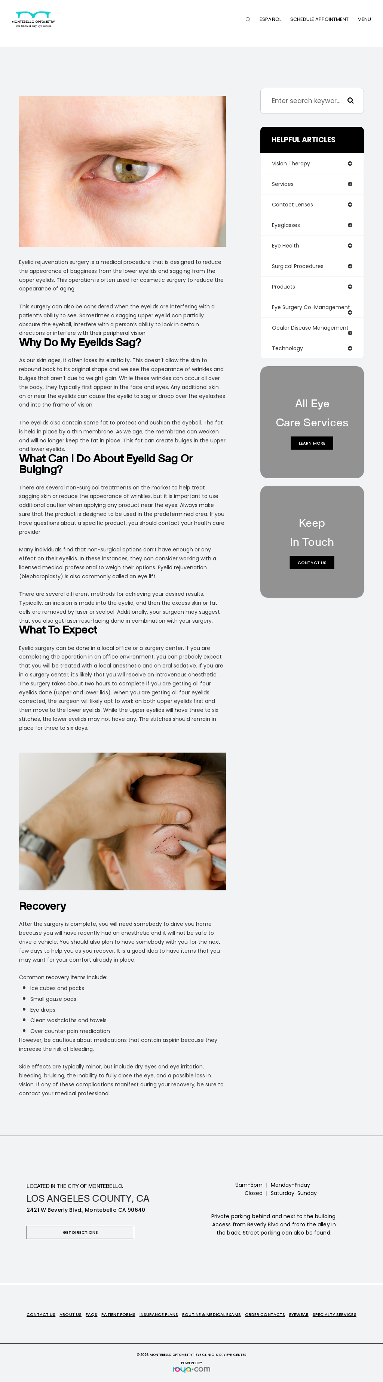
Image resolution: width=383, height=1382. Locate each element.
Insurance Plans (159, 1314)
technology (287, 348)
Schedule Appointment (319, 19)
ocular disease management (310, 328)
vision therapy (291, 163)
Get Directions (80, 1232)
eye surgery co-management (311, 307)
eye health (285, 245)
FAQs (91, 1314)
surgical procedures (298, 266)
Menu (364, 19)
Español (270, 19)
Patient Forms (118, 1314)
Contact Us (312, 563)
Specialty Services (334, 1314)
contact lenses (292, 204)
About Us (70, 1314)
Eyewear (299, 1314)
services (283, 184)
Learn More (312, 443)
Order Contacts (265, 1314)
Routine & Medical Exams (211, 1314)
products (283, 286)
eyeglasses (286, 225)
